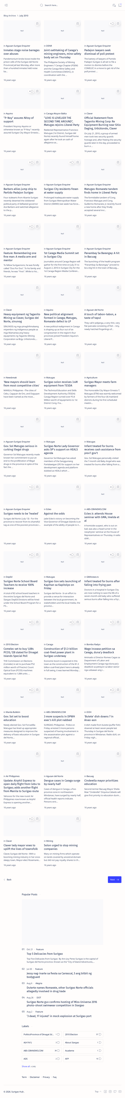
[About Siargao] (83, 1042)
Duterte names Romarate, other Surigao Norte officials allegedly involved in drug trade (60, 989)
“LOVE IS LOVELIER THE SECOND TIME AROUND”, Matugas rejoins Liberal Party (61, 121)
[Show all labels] (29, 1066)
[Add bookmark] (37, 23)
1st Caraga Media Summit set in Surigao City (61, 254)
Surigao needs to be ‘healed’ (21, 513)
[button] (112, 23)
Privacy (46, 1077)
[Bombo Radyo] (93, 644)
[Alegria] (38, 983)
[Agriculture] (92, 377)
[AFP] (83, 1058)
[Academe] (83, 1050)
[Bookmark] (120, 5)
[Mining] (49, 841)
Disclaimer (35, 1077)
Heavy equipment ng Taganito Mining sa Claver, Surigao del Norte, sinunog (22, 318)
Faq (54, 1077)
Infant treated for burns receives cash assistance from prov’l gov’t (102, 449)
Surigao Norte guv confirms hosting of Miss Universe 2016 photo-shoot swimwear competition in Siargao (62, 1003)
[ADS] (42, 1058)
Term (24, 1077)
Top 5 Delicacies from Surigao (45, 953)
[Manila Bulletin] (13, 712)
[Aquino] (9, 113)
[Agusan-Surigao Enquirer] (18, 46)
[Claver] (90, 113)
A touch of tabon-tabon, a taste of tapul (100, 316)
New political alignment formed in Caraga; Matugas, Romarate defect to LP (60, 318)
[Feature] (40, 949)
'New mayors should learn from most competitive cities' (21, 383)
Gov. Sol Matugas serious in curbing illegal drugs (20, 447)
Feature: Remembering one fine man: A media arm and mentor (20, 256)
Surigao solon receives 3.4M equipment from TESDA (61, 383)
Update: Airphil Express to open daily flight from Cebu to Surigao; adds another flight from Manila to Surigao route (22, 786)
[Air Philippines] (13, 776)
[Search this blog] (64, 5)
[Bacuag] (90, 776)
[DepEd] (9, 577)
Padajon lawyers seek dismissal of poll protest (99, 52)
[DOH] (89, 712)
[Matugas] (50, 377)
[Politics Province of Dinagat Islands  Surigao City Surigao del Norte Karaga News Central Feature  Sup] (42, 1034)
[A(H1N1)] (42, 1042)
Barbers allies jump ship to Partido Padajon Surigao (20, 190)
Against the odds (54, 513)
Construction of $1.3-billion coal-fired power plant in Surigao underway (61, 652)
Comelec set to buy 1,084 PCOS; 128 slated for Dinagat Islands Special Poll (21, 652)
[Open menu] (6, 5)
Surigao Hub (17, 1091)
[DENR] (49, 46)
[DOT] (39, 997)
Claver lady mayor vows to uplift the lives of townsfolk (21, 847)
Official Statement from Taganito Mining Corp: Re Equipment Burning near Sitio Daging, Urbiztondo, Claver (102, 123)
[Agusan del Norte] (95, 310)
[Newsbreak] (11, 377)
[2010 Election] (12, 644)
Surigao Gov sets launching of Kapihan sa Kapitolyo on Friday (62, 585)
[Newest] (7, 879)
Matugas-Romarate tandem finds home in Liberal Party (101, 190)
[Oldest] (114, 879)
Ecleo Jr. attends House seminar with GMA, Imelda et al (101, 517)
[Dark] (114, 5)
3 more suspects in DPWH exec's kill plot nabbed (59, 718)
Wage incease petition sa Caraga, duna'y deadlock (99, 650)
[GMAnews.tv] (93, 577)
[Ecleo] (48, 509)
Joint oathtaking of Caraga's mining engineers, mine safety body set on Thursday (62, 54)
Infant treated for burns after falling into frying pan (102, 583)
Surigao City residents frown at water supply (61, 190)
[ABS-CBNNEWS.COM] (96, 509)
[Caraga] (49, 644)
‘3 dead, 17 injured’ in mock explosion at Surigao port (59, 1016)
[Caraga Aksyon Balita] (56, 113)
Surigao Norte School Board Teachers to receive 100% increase (20, 585)
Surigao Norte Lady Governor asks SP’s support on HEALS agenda (61, 449)
